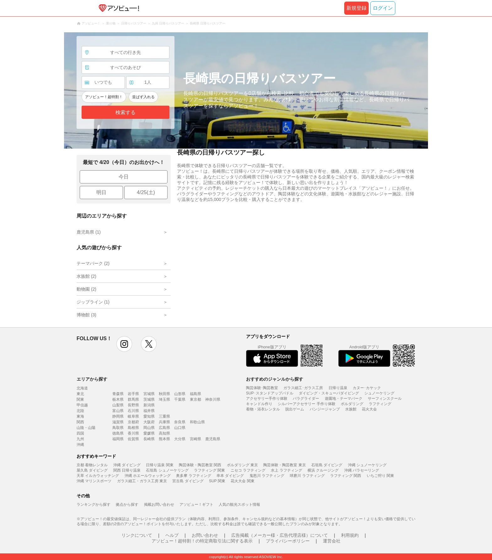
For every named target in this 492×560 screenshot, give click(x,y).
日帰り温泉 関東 (159, 465)
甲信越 (82, 405)
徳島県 (118, 433)
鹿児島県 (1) (89, 232)
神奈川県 (212, 399)
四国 (80, 433)
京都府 (133, 422)
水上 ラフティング (286, 470)
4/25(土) (146, 192)
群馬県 (133, 399)
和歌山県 (197, 422)
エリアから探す (92, 379)
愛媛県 (149, 433)
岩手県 (133, 394)
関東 (80, 399)
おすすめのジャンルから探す (274, 379)
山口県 (179, 427)
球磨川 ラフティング (307, 475)
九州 (80, 439)
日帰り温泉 (338, 388)
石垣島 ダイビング (326, 465)
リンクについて (136, 535)
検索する (125, 112)
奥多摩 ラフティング (193, 475)
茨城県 (149, 399)
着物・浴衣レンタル (263, 409)
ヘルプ (172, 535)
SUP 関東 (217, 481)
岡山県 (149, 427)
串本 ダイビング (230, 475)
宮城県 (149, 394)
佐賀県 (133, 439)
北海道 (82, 388)
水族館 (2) (86, 276)
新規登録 (356, 8)
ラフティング (380, 404)
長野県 (133, 405)
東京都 (195, 399)
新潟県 (149, 405)
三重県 (164, 416)
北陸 (80, 411)
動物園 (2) (86, 289)
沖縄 (80, 444)
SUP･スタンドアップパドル (269, 393)
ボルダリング (352, 404)
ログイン (383, 8)
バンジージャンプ (325, 409)
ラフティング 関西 (345, 475)
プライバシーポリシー (288, 540)
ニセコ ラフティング (248, 470)
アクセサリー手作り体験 (266, 398)
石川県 (133, 411)
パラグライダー (306, 398)
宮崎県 (195, 439)
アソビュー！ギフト (196, 504)
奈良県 (179, 422)
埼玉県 (164, 399)
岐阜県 (133, 416)
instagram (124, 344)
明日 (101, 192)
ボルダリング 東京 (242, 465)
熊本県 (164, 439)
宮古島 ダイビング (187, 481)
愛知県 (149, 416)
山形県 (179, 394)
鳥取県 (118, 427)
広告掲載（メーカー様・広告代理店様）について (279, 535)
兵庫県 (164, 422)
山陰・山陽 (86, 427)
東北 (80, 394)
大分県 (179, 439)
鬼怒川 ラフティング (266, 475)
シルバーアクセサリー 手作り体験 (306, 404)
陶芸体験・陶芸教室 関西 (200, 465)
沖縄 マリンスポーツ (94, 481)
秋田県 (164, 394)
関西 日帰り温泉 (127, 470)
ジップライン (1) (93, 301)
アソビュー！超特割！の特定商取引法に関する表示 (202, 540)
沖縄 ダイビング (127, 465)
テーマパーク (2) (93, 263)
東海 (80, 416)
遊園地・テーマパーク (343, 398)
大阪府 (149, 422)
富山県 (118, 411)
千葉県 (179, 399)
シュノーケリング (379, 393)
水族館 (350, 409)
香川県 (133, 433)
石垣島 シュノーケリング (167, 470)
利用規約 (350, 535)
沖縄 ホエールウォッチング (148, 475)
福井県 (149, 411)
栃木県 (118, 399)
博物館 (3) (86, 314)
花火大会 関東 (242, 481)
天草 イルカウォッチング (98, 475)
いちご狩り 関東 (380, 475)
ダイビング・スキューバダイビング (329, 393)
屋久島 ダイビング (92, 470)
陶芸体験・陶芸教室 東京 (284, 465)
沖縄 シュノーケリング (367, 465)
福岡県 (118, 439)
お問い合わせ (205, 535)
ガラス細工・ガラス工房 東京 (142, 481)
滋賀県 (118, 422)
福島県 (195, 394)
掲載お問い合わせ (159, 504)
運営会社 (331, 540)
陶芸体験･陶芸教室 (262, 388)
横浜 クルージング (323, 470)
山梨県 (118, 405)
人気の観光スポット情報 (239, 504)
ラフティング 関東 (209, 470)
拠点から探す (127, 504)
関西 (80, 422)
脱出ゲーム (294, 409)
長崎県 (149, 439)
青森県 (118, 394)
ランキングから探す (93, 504)
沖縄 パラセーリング (361, 470)
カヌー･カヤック (367, 388)
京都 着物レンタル (92, 465)
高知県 (164, 433)
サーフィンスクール (385, 398)
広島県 (164, 427)
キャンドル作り (259, 404)
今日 (124, 176)
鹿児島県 (212, 439)
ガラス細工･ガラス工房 (303, 388)
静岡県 (118, 416)
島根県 (133, 427)
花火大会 (369, 409)
